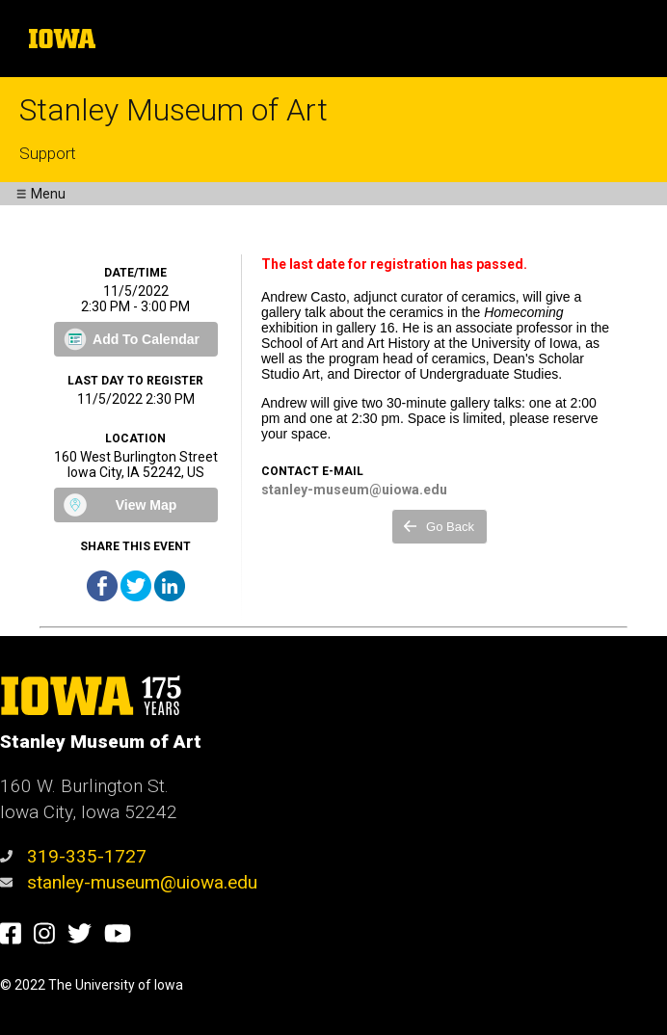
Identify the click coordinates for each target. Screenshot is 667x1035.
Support (47, 153)
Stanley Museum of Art (173, 110)
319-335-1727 (73, 856)
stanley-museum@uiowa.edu (128, 882)
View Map (146, 505)
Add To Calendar (146, 339)
